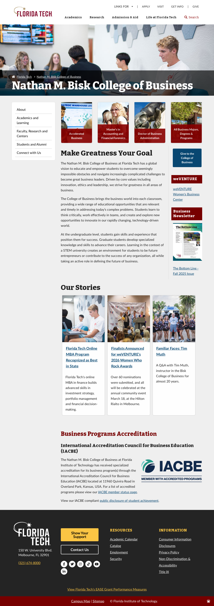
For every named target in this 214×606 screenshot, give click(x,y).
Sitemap (98, 601)
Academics (73, 17)
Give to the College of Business (187, 158)
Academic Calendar (124, 539)
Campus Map (80, 601)
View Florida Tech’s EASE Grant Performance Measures (107, 589)
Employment (119, 552)
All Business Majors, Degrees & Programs (186, 134)
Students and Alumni (32, 144)
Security (116, 559)
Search (191, 18)
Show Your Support (79, 535)
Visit (160, 6)
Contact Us (80, 549)
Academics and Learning (27, 120)
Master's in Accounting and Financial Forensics (113, 134)
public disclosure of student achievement (129, 500)
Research (97, 17)
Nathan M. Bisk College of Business (59, 76)
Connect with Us (29, 153)
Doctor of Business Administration (150, 136)
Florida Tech (24, 76)
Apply (146, 6)
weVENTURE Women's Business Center (186, 194)
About (21, 109)
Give (196, 6)
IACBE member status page (117, 492)
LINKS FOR (124, 6)
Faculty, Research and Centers (32, 133)
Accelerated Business (76, 136)
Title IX (164, 572)
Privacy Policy (169, 552)
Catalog (115, 546)
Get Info (177, 6)
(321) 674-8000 (29, 563)
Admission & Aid (125, 17)
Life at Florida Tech (161, 17)
